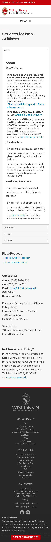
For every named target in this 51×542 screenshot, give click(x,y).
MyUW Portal (25, 441)
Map (25, 499)
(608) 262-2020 (28, 506)
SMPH (25, 423)
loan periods (18, 215)
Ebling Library (18, 10)
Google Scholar (25, 475)
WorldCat (25, 477)
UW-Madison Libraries (25, 443)
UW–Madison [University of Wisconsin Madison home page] (18, 2)
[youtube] (28, 512)
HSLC (25, 438)
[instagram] (22, 512)
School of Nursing (25, 426)
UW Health (25, 435)
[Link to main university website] (25, 411)
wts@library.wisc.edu (32, 136)
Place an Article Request (17, 257)
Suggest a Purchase (25, 457)
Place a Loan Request (15, 262)
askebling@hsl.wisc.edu (28, 503)
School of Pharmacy (25, 429)
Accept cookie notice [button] (25, 537)
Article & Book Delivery (26, 454)
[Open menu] (25, 21)
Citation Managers (26, 472)
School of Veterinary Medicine (25, 432)
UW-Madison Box (25, 463)
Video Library (25, 466)
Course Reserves (25, 460)
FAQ (25, 469)
